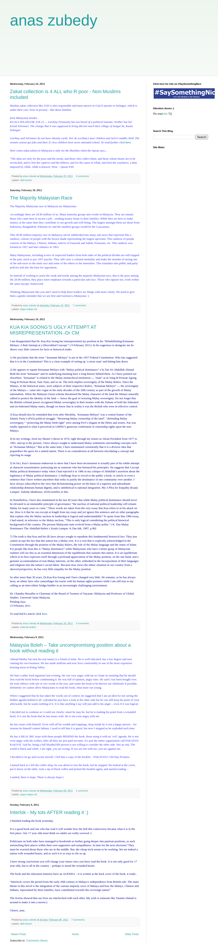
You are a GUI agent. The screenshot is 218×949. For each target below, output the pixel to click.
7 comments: (80, 305)
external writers (28, 627)
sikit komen (26, 180)
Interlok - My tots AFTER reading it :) (49, 812)
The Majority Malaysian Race (41, 198)
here (128, 142)
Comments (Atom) (36, 940)
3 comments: (83, 623)
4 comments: (83, 176)
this (165, 113)
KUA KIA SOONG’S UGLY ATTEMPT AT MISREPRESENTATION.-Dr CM (53, 330)
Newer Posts (18, 934)
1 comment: (82, 790)
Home (75, 934)
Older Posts (132, 934)
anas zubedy (53, 20)
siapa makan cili (28, 309)
